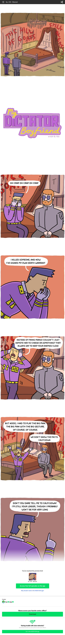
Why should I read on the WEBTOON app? (32, 590)
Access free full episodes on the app (32, 586)
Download (32, 614)
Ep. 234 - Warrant (12, 2)
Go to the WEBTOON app (32, 631)
